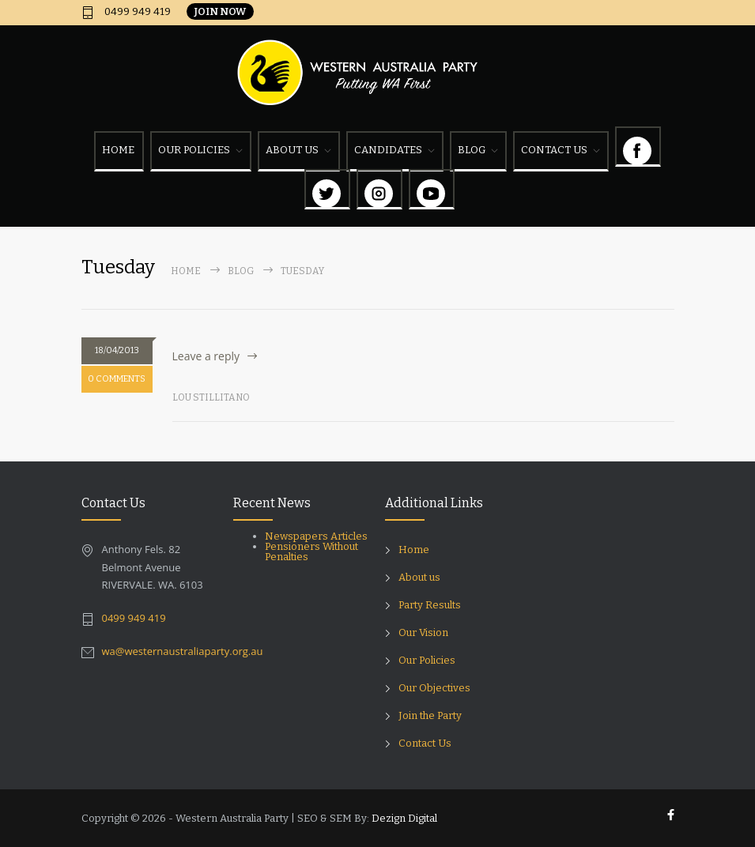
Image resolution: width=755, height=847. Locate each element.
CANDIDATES (388, 150)
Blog (241, 271)
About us (419, 577)
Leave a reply (206, 355)
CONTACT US (554, 150)
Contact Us (424, 743)
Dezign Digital (404, 818)
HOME (118, 150)
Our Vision (423, 632)
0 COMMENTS (116, 379)
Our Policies (426, 660)
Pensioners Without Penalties (311, 551)
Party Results (429, 605)
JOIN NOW (220, 11)
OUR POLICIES (194, 150)
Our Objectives (434, 688)
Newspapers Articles (316, 536)
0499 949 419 (136, 11)
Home (186, 271)
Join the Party (430, 715)
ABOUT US (292, 150)
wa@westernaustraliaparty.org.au (182, 651)
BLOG (471, 150)
